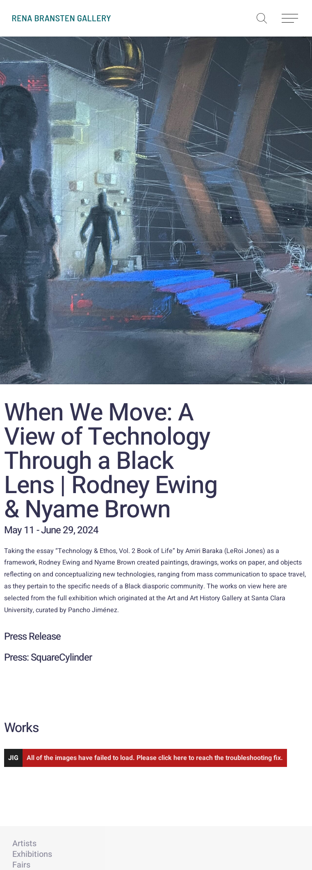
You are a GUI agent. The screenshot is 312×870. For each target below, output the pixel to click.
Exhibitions (32, 854)
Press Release (32, 636)
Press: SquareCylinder (48, 657)
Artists (24, 843)
